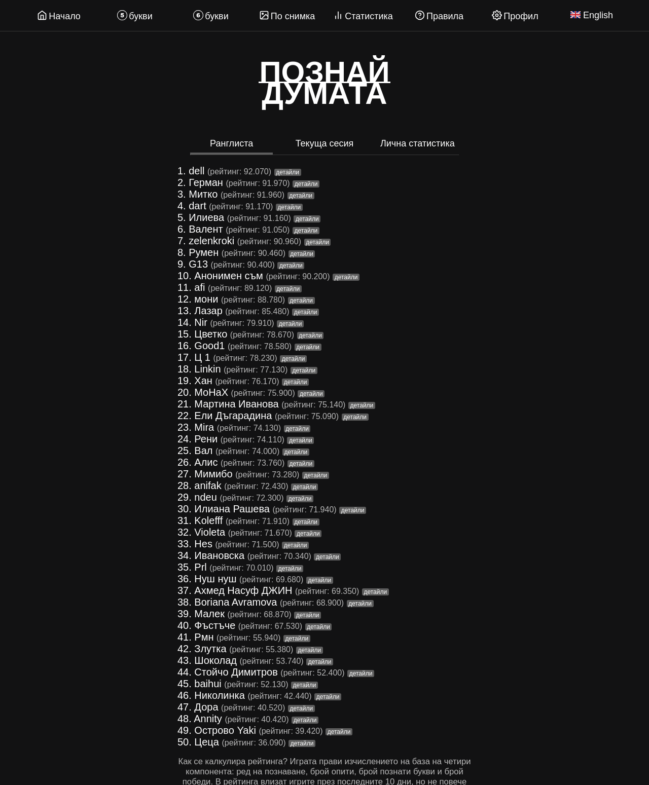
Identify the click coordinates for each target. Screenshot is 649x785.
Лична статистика (417, 143)
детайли (287, 172)
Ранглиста (231, 143)
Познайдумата (324, 83)
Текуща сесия (325, 143)
